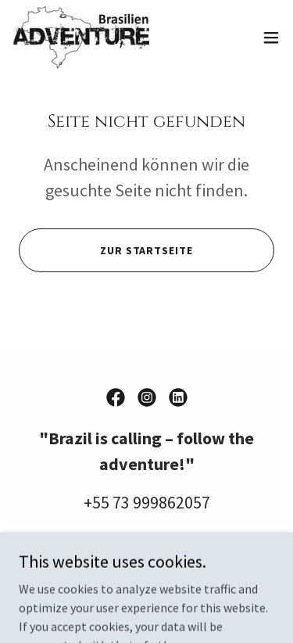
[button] (271, 37)
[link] (81, 37)
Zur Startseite (147, 250)
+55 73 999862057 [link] (147, 502)
